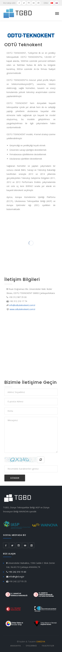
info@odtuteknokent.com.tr (22, 305)
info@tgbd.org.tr (16, 576)
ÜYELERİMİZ (31, 645)
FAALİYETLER (48, 645)
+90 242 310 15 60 (17, 571)
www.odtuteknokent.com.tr (22, 309)
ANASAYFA (15, 645)
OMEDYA (40, 641)
